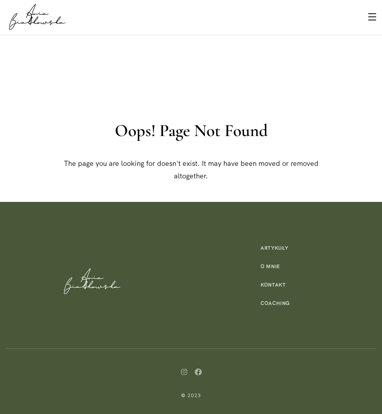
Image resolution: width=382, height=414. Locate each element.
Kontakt (273, 284)
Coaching (275, 303)
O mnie (270, 266)
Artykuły (274, 248)
